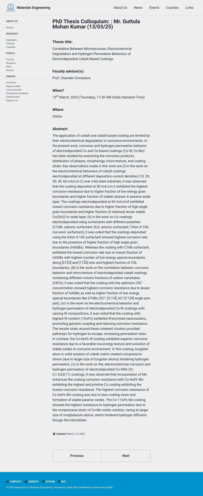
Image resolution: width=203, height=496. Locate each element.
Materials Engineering (33, 8)
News (138, 8)
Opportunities (13, 86)
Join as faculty (14, 89)
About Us (120, 8)
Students (11, 63)
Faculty (10, 59)
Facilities (11, 47)
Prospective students (17, 93)
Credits (31, 481)
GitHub (48, 481)
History (10, 27)
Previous (77, 456)
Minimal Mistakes (82, 487)
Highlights (11, 40)
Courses (172, 8)
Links (189, 8)
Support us (12, 100)
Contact (13, 481)
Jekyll (69, 487)
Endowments (13, 96)
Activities (11, 82)
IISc (62, 481)
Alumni (10, 70)
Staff (8, 66)
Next (125, 456)
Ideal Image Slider (103, 487)
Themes (10, 43)
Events (154, 8)
